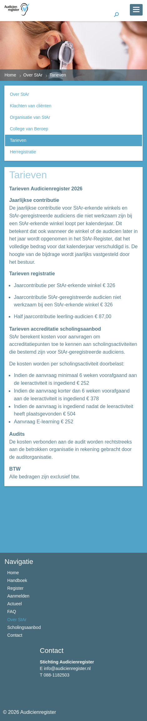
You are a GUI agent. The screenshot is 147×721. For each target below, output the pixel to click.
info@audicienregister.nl (67, 668)
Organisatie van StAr (30, 117)
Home (10, 74)
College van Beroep (29, 128)
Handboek (17, 580)
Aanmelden (18, 595)
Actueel (14, 603)
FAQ (11, 611)
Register (15, 588)
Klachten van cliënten (30, 105)
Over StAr (32, 74)
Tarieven (18, 140)
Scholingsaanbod (24, 627)
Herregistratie (23, 151)
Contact (14, 635)
